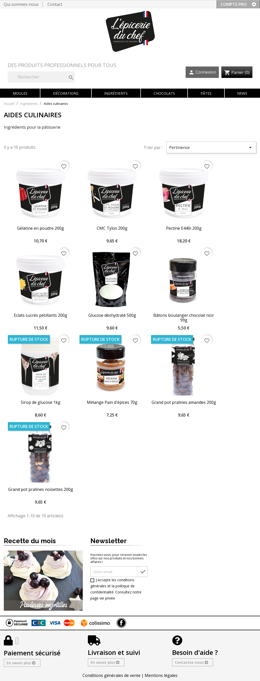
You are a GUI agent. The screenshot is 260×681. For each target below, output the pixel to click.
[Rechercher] (41, 76)
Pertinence (211, 147)
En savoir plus (21, 662)
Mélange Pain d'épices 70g (112, 402)
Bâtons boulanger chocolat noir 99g (183, 317)
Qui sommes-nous (21, 4)
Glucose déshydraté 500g (112, 315)
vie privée (107, 598)
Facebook (121, 623)
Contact (54, 4)
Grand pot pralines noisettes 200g (40, 489)
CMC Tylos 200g (112, 228)
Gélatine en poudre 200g (40, 228)
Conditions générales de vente (111, 675)
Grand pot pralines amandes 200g (184, 402)
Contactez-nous (191, 662)
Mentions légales (161, 675)
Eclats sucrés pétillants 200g (40, 315)
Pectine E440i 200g (184, 228)
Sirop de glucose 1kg (40, 402)
